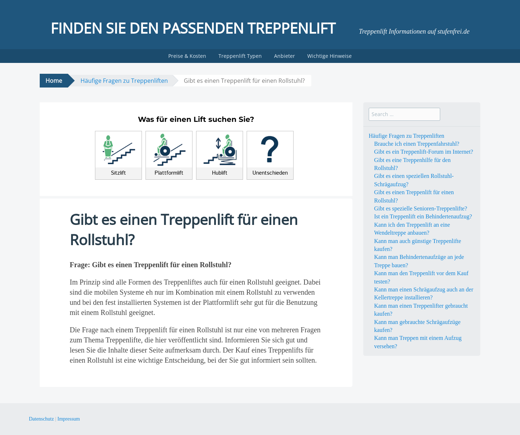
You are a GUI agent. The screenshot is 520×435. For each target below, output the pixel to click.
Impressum (68, 419)
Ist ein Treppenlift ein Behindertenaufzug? (423, 216)
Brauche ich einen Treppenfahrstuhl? (416, 144)
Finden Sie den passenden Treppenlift (193, 28)
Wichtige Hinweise (329, 55)
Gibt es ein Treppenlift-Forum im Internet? (423, 152)
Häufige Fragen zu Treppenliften (124, 81)
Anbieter (284, 55)
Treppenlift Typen (240, 55)
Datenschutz (41, 419)
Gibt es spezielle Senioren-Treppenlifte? (420, 208)
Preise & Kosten (187, 55)
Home (54, 81)
